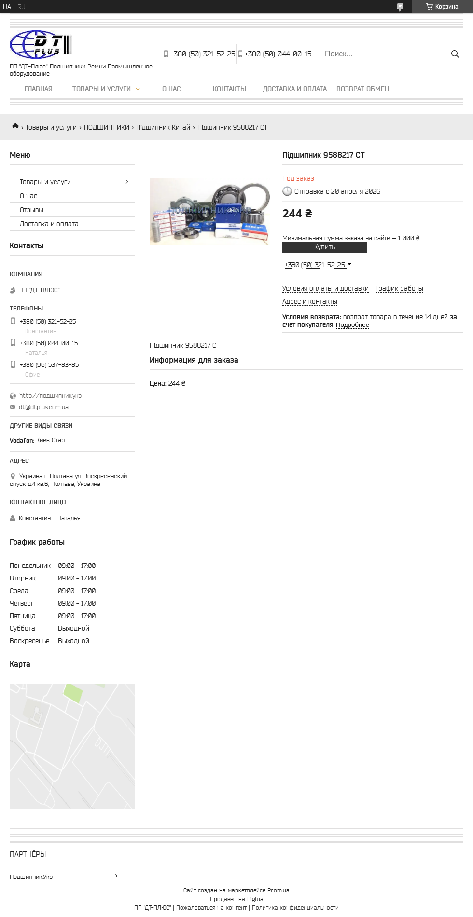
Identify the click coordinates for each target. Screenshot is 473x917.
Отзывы (31, 210)
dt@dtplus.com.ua (44, 407)
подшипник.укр (31, 876)
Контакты (229, 89)
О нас (171, 89)
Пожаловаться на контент (211, 907)
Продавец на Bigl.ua (237, 899)
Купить (324, 247)
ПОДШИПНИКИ (106, 127)
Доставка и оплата (295, 89)
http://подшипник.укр (50, 395)
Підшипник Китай (163, 127)
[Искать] (454, 54)
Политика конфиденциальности (295, 907)
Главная (39, 89)
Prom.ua (278, 890)
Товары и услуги (101, 89)
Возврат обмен (362, 89)
